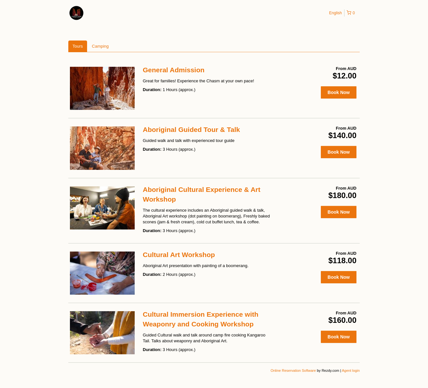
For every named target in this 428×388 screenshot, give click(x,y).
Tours (78, 46)
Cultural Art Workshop (179, 254)
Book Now (339, 92)
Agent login (351, 370)
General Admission (174, 70)
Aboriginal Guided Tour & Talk (191, 129)
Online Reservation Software (293, 370)
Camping (100, 46)
